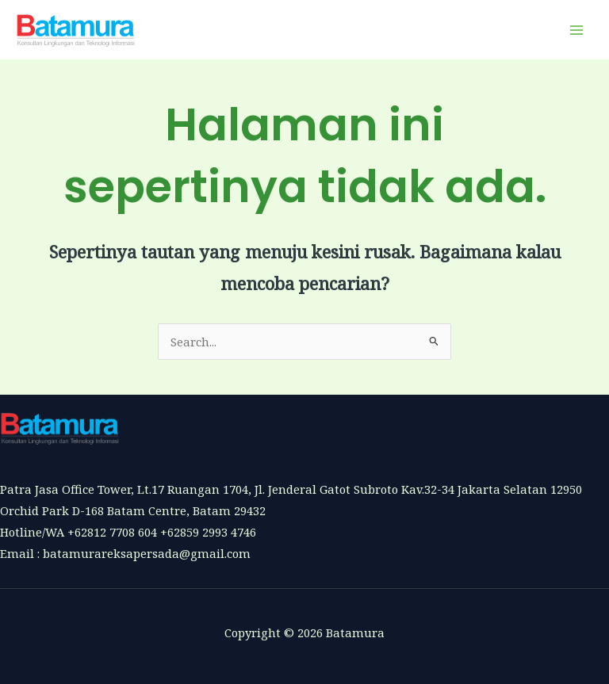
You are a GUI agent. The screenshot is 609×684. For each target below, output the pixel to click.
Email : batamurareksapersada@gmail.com (125, 553)
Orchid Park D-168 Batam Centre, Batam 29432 (133, 510)
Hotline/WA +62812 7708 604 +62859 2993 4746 (128, 532)
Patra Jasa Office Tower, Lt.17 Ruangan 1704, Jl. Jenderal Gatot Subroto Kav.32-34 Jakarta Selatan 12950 (291, 489)
